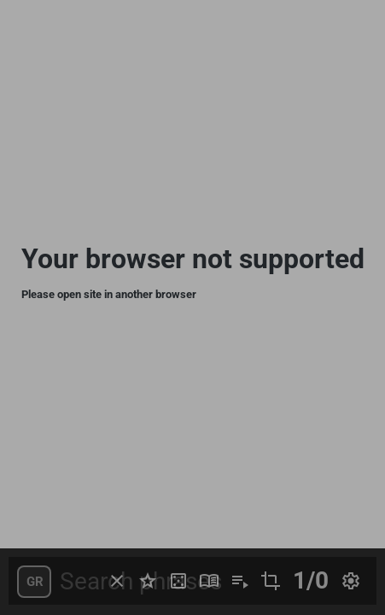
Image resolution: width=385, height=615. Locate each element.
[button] (34, 581)
